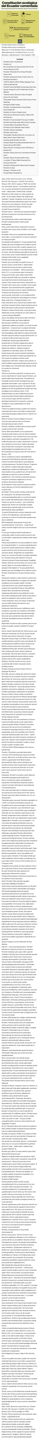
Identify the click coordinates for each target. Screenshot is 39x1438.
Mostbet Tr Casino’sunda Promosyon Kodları (18, 120)
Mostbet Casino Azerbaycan (13, 62)
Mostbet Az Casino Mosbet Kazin (14, 112)
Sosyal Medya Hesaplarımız (12, 173)
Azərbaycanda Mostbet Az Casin (14, 140)
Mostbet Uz (7, 64)
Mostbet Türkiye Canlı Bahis (12, 130)
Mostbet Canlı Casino (10, 132)
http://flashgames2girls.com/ (20, 300)
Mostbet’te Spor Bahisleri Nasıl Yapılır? (16, 127)
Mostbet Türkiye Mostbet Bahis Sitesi (16, 158)
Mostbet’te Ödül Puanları (11, 105)
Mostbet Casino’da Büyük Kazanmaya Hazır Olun (19, 87)
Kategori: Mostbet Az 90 (11, 170)
